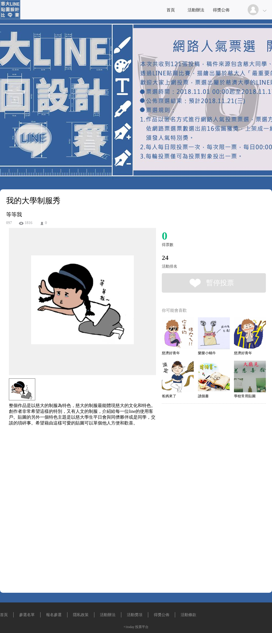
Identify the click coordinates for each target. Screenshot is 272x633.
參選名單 (27, 615)
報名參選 (54, 615)
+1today (129, 627)
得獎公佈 (221, 10)
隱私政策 (81, 615)
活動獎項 (134, 615)
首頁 (171, 10)
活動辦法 (196, 10)
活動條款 (188, 615)
